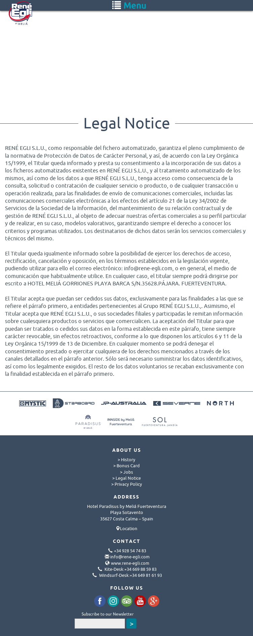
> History (126, 459)
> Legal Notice (126, 478)
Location (128, 528)
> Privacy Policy (126, 484)
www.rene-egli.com (130, 563)
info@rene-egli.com (130, 556)
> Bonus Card (126, 465)
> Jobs (126, 472)
